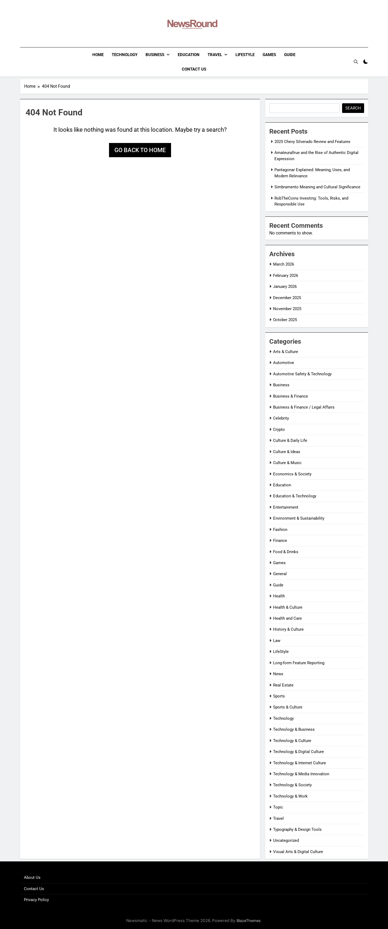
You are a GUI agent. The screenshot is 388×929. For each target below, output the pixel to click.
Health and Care (287, 618)
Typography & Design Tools (297, 829)
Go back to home (140, 150)
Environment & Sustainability (298, 518)
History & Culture (288, 629)
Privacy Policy (36, 899)
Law (276, 640)
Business (155, 54)
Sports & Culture (287, 707)
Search (353, 108)
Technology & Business (294, 729)
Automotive (283, 362)
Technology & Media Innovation (301, 774)
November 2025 (287, 308)
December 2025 (287, 297)
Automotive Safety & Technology (302, 374)
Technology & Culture (292, 740)
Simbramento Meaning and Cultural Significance (317, 187)
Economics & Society (292, 474)
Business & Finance (290, 396)
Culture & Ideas (286, 451)
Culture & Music (287, 462)
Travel (215, 54)
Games (269, 54)
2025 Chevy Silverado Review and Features (312, 141)
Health (279, 596)
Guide (289, 54)
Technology (124, 54)
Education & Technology (294, 496)
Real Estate (283, 685)
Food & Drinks (285, 551)
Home (98, 54)
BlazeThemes (249, 920)
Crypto (279, 429)
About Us (32, 877)
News (278, 673)
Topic (278, 807)
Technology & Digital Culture (298, 751)
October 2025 (285, 319)
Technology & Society (292, 785)
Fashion (280, 529)
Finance (280, 540)
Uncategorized (286, 840)
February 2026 (285, 275)
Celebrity (281, 418)
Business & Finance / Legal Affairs (304, 407)
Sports (279, 696)
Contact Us (194, 69)
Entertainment (285, 507)
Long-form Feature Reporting (298, 662)
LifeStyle (245, 54)
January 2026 (285, 286)
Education (189, 54)
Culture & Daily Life (290, 440)
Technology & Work (290, 796)
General (280, 573)
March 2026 (283, 264)
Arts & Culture (285, 351)
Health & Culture (287, 607)
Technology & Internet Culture (299, 763)
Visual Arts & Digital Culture (298, 851)
